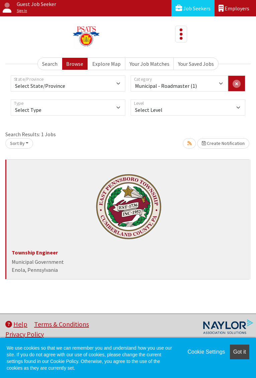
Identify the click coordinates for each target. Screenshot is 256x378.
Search (49, 63)
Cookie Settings (206, 352)
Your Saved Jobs (196, 63)
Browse (74, 63)
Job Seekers (193, 8)
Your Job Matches (149, 63)
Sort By (17, 143)
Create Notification (223, 143)
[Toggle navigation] (181, 34)
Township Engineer (35, 252)
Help (16, 324)
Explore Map (106, 63)
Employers (234, 8)
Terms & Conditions (61, 324)
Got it (239, 352)
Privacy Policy (24, 334)
